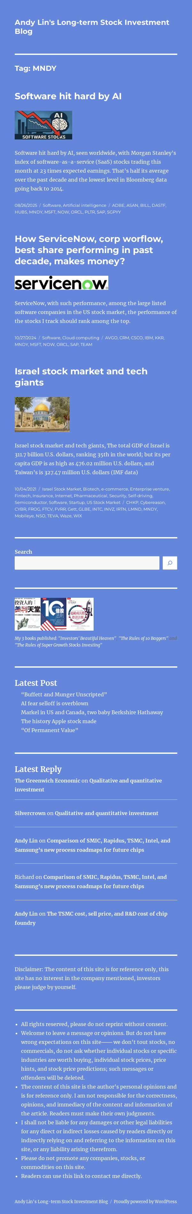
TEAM (86, 344)
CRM (124, 337)
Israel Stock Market (61, 488)
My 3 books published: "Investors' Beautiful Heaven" (65, 638)
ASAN (132, 205)
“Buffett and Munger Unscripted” (64, 694)
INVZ (109, 509)
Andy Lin (26, 840)
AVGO (111, 337)
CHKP (132, 502)
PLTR (90, 211)
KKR (159, 337)
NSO (40, 515)
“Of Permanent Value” (49, 730)
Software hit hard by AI (68, 96)
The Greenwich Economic (47, 780)
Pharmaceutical (90, 495)
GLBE (84, 509)
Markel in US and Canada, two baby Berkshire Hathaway (92, 712)
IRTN (121, 509)
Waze (66, 515)
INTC (97, 509)
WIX (77, 515)
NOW (63, 211)
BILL (145, 205)
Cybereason (152, 502)
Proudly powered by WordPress (145, 1201)
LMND (135, 509)
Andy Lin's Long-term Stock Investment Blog (61, 1201)
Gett (72, 509)
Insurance (43, 495)
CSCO (137, 337)
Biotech (91, 488)
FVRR (60, 509)
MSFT (50, 211)
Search (23, 552)
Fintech (23, 495)
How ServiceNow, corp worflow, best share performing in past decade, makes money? (89, 249)
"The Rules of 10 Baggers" (143, 638)
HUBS (21, 211)
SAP (101, 211)
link (79, 1176)
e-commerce (114, 488)
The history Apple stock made (58, 721)
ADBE (118, 205)
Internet (63, 495)
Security (117, 495)
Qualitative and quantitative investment (106, 813)
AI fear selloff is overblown (54, 703)
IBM (149, 337)
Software (52, 205)
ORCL (77, 211)
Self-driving (140, 495)
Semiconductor (31, 502)
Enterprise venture (149, 488)
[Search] (170, 563)
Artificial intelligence (84, 205)
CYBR (20, 509)
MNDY (35, 211)
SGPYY (114, 211)
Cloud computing (80, 337)
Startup (77, 502)
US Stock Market (103, 502)
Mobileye (24, 515)
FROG (34, 509)
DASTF (158, 205)
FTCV (47, 509)
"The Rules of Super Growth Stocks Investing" (58, 645)
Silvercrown (30, 813)
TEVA (52, 515)
